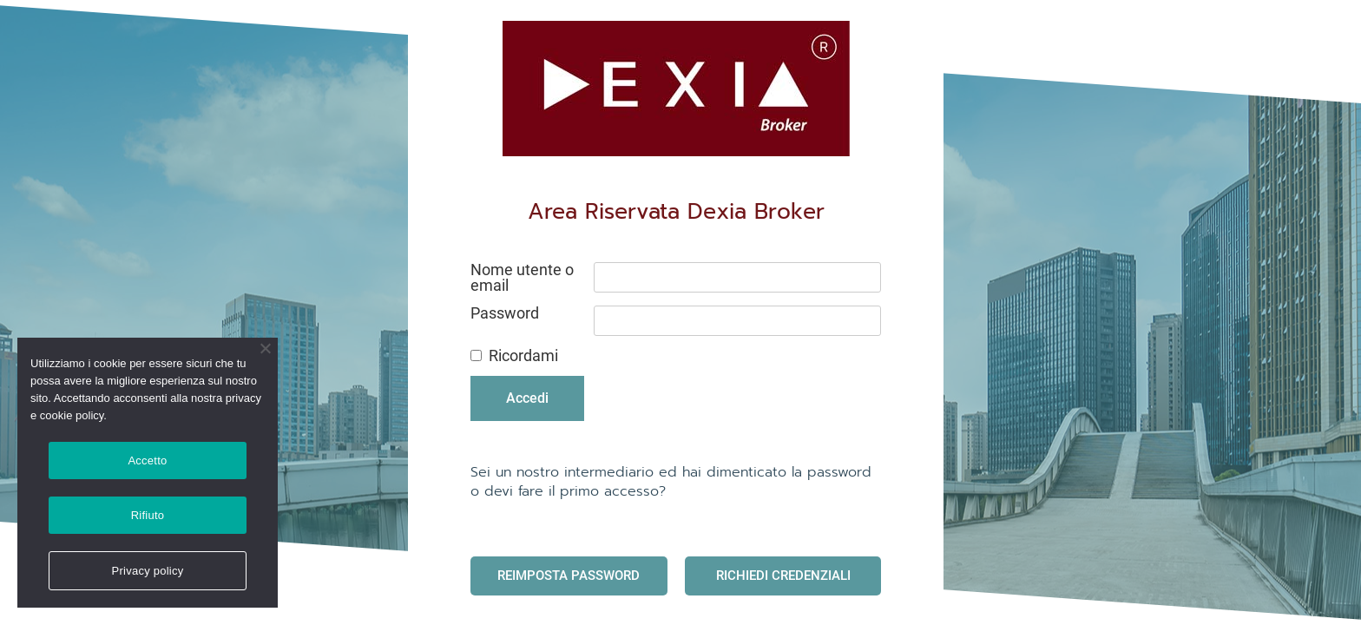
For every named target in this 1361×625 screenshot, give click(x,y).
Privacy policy (148, 570)
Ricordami (523, 356)
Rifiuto (148, 515)
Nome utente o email (522, 277)
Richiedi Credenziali (783, 575)
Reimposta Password (568, 575)
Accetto (147, 460)
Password (504, 313)
